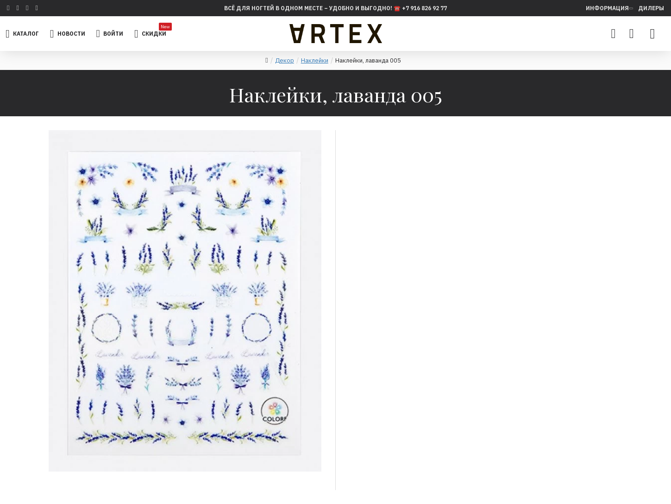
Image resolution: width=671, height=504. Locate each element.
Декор (284, 60)
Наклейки (314, 60)
